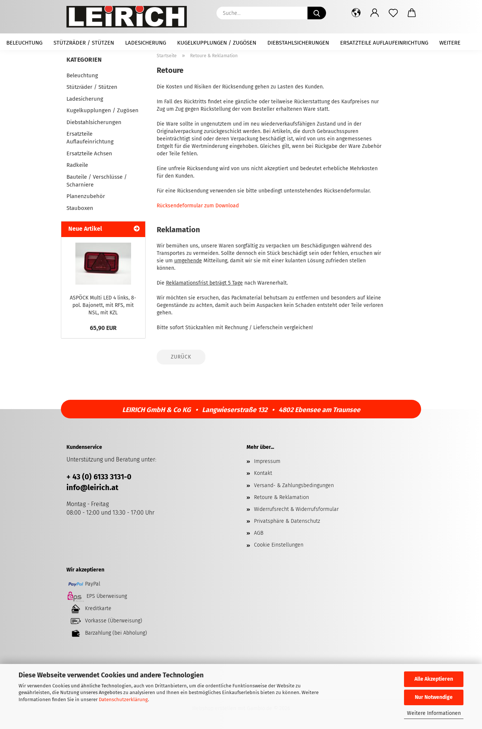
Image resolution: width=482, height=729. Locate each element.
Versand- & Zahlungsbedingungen (294, 485)
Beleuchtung (24, 42)
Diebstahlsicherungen (298, 42)
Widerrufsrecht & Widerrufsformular (296, 509)
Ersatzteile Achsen (89, 153)
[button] (356, 13)
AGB (258, 533)
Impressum (267, 461)
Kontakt (263, 473)
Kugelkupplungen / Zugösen (216, 42)
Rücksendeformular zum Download (198, 205)
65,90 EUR (103, 327)
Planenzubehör (85, 196)
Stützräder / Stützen (83, 42)
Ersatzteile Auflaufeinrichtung (384, 42)
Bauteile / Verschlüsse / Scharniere (96, 181)
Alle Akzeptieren (433, 679)
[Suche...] (316, 13)
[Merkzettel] (393, 13)
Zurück (181, 357)
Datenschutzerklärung (123, 699)
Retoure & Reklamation (281, 497)
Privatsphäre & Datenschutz (287, 521)
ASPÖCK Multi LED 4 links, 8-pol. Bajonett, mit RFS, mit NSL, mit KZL (103, 305)
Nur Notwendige (434, 697)
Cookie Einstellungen (278, 545)
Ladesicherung (145, 42)
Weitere (449, 42)
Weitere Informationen (434, 713)
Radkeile (77, 165)
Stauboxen (79, 208)
